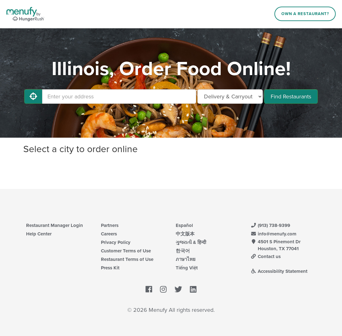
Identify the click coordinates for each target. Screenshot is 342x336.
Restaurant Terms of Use (127, 259)
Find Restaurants (291, 96)
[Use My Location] (33, 96)
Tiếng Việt (187, 268)
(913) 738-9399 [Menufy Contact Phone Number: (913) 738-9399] (270, 225)
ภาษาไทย (186, 259)
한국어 (183, 251)
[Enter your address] (119, 96)
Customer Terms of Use (126, 251)
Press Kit (110, 268)
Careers (109, 234)
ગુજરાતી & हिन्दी (191, 242)
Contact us (266, 256)
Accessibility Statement (279, 271)
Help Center (39, 234)
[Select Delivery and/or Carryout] (230, 96)
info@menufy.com (273, 234)
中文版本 (185, 234)
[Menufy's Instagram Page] (163, 289)
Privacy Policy (115, 242)
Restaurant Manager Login (54, 225)
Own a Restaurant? (305, 13)
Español (184, 225)
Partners (110, 225)
